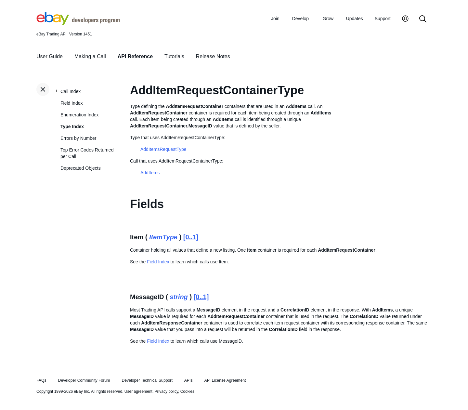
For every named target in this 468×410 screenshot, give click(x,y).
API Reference (135, 56)
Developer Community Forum (84, 380)
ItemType (163, 237)
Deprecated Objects (80, 168)
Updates (354, 18)
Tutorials (174, 56)
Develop (300, 18)
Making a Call (90, 56)
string (179, 296)
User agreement (138, 391)
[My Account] (405, 19)
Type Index (72, 126)
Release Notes (213, 56)
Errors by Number (78, 138)
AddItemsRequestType (163, 149)
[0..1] (191, 237)
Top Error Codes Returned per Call (86, 153)
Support (383, 18)
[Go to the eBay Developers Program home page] (78, 23)
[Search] (423, 19)
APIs (188, 380)
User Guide (49, 56)
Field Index (71, 103)
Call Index (70, 91)
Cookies (187, 391)
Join (275, 18)
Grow (328, 18)
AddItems (150, 172)
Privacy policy (166, 391)
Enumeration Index (79, 114)
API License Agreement (225, 380)
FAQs (41, 380)
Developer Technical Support (147, 380)
